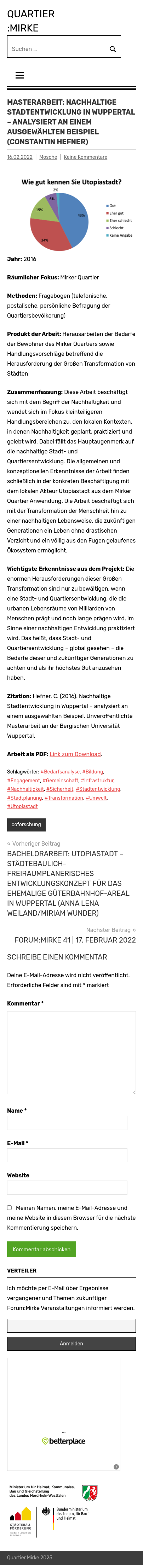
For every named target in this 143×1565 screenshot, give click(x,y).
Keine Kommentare (85, 157)
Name (17, 1110)
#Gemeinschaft (60, 781)
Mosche (48, 157)
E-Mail (17, 1143)
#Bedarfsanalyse (60, 772)
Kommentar (25, 1003)
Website (18, 1175)
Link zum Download (75, 754)
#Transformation (64, 798)
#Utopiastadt (22, 807)
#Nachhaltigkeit (25, 789)
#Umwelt (96, 798)
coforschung (26, 825)
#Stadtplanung (24, 798)
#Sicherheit (60, 789)
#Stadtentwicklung (98, 789)
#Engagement (23, 781)
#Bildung (92, 772)
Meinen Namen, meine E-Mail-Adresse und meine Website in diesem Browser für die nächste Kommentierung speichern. (71, 1218)
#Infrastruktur (97, 781)
